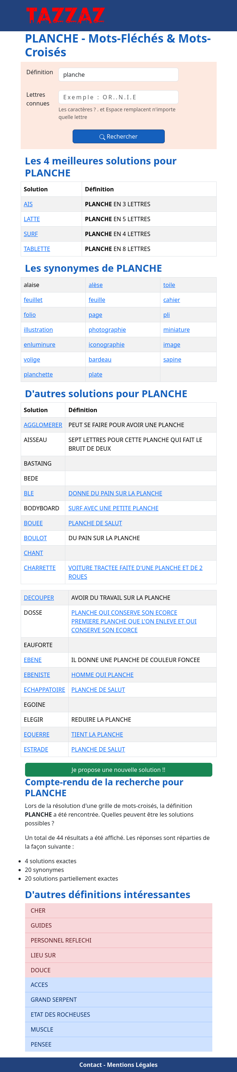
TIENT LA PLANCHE (97, 734)
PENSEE (41, 1044)
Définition (39, 72)
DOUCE (41, 970)
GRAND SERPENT (54, 1000)
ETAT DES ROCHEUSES (60, 1015)
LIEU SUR (43, 955)
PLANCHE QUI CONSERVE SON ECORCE (124, 613)
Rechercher (118, 136)
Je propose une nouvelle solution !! (118, 770)
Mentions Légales (132, 1065)
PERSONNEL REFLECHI (61, 940)
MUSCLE (42, 1029)
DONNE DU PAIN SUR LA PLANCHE (115, 493)
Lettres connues (38, 99)
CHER (38, 910)
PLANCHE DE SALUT (95, 523)
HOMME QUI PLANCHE (102, 675)
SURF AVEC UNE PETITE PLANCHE (113, 508)
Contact (90, 1065)
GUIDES (41, 925)
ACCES (39, 985)
